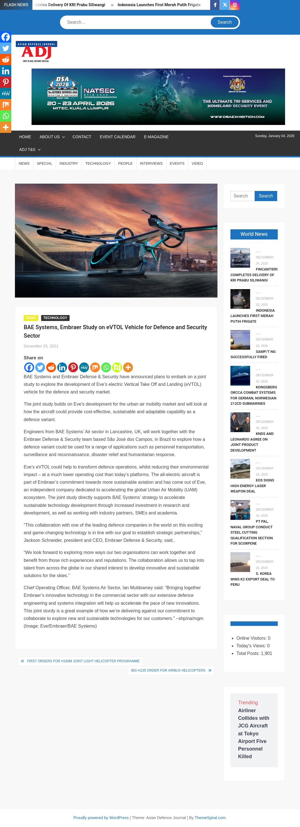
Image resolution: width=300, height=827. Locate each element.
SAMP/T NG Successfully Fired (252, 354)
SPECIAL (44, 163)
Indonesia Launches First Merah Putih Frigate (160, 5)
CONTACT (81, 137)
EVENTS (177, 163)
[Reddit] (51, 367)
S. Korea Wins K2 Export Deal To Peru (252, 579)
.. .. (258, 251)
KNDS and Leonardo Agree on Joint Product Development (252, 442)
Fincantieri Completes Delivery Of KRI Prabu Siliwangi (56, 5)
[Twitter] (40, 367)
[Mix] (95, 367)
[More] (128, 367)
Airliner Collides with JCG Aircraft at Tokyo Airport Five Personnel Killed (253, 733)
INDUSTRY (68, 163)
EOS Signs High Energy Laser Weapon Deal (252, 486)
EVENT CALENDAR (118, 137)
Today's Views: (251, 645)
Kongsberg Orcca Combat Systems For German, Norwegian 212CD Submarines (253, 395)
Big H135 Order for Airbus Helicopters (168, 670)
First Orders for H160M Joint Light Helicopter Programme (83, 661)
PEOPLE (125, 163)
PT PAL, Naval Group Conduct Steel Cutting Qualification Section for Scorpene (251, 532)
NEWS (24, 163)
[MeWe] (84, 367)
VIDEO (197, 163)
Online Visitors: (252, 638)
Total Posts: (248, 653)
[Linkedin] (62, 367)
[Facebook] (29, 367)
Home (25, 137)
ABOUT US (50, 137)
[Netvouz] (117, 367)
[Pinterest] (73, 367)
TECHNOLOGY (98, 163)
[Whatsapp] (106, 367)
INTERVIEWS (151, 163)
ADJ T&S (27, 149)
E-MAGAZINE (156, 137)
